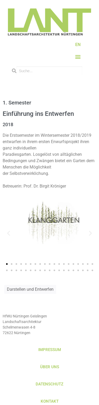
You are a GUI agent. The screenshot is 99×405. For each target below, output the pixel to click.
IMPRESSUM (49, 349)
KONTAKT (50, 401)
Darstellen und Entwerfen (30, 289)
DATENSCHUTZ (49, 384)
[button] (78, 56)
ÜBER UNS (49, 367)
